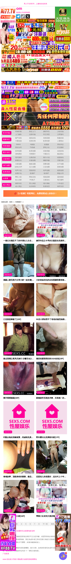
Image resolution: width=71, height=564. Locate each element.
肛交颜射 (60, 147)
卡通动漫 (18, 141)
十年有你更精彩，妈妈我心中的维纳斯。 (17, 12)
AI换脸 (32, 144)
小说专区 (6, 159)
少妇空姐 (60, 131)
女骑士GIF (18, 167)
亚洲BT (32, 173)
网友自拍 (32, 177)
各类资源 (6, 172)
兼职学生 (46, 131)
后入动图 (32, 167)
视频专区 (6, 139)
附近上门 (32, 131)
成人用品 (6, 185)
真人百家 (18, 180)
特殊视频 (6, 146)
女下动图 (60, 164)
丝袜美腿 (46, 151)
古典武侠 (32, 157)
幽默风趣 (46, 160)
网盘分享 (60, 173)
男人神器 (32, 183)
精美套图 (60, 170)
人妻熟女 (60, 141)
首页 (11, 202)
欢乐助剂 (32, 186)
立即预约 (60, 134)
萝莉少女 (46, 147)
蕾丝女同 (18, 147)
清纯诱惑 (18, 154)
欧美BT (46, 173)
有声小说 (18, 170)
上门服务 (18, 134)
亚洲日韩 (32, 141)
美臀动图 (46, 164)
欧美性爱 (46, 141)
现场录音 (32, 170)
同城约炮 (18, 131)
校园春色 (60, 157)
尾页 (52, 524)
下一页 (45, 524)
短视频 (46, 144)
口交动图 (46, 167)
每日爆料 (60, 180)
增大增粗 (46, 183)
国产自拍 (18, 138)
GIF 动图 (6, 165)
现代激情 (18, 157)
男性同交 (60, 144)
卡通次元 (46, 154)
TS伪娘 (32, 147)
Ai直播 (5, 178)
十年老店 (60, 183)
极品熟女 (60, 154)
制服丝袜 (60, 138)
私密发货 (46, 186)
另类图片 (32, 154)
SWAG (18, 144)
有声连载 (46, 170)
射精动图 (60, 167)
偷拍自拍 (32, 138)
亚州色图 (18, 151)
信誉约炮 (32, 134)
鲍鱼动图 (32, 164)
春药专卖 (60, 186)
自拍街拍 (60, 151)
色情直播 (46, 138)
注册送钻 (46, 180)
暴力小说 (46, 157)
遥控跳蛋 (60, 177)
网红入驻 (18, 177)
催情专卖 (18, 183)
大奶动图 (18, 164)
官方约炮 (6, 133)
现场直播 (46, 177)
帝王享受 (46, 134)
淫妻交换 (60, 160)
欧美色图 (32, 151)
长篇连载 (32, 160)
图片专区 (6, 152)
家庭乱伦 (18, 160)
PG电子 (32, 180)
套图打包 (18, 173)
